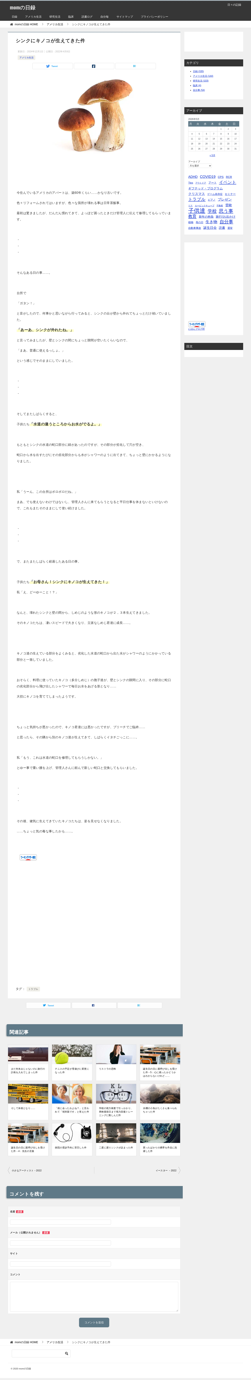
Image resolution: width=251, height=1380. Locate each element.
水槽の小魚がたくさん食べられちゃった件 (160, 1110)
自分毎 (104, 16)
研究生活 (54, 16)
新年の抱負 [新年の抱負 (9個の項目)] (206, 216)
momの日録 (24, 6)
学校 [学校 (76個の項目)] (212, 211)
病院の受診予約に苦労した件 (70, 1147)
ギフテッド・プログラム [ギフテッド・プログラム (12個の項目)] (205, 188)
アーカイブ (194, 161)
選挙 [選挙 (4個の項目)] (230, 228)
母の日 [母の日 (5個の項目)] (199, 222)
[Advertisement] (94, 172)
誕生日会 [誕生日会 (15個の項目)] (210, 228)
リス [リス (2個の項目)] (190, 205)
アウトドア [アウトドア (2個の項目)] (200, 183)
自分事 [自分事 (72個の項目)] (226, 221)
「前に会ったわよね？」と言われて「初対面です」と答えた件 (72, 1110)
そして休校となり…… (23, 1108)
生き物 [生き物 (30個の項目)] (211, 222)
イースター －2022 (166, 1170)
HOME (26, 24)
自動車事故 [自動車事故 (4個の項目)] (194, 228)
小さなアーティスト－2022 (27, 1170)
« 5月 (212, 155)
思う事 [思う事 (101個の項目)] (226, 210)
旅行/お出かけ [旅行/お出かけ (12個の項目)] (226, 216)
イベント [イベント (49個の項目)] (227, 182)
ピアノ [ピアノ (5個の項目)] (212, 199)
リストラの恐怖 (107, 1068)
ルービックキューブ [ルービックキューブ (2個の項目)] (204, 205)
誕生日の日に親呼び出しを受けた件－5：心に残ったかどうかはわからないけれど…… (160, 1072)
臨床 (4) (197, 85)
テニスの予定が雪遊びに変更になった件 (72, 1070)
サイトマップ (124, 16)
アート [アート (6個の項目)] (212, 182)
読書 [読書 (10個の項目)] (222, 227)
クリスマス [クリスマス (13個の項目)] (196, 194)
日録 (14, 16)
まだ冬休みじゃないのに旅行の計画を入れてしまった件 (28, 1070)
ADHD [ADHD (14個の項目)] (193, 177)
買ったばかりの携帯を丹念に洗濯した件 (160, 1149)
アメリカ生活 (33, 16)
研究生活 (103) (200, 80)
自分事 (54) (199, 90)
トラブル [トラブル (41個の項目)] (197, 199)
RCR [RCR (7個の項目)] (229, 177)
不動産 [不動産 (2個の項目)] (219, 205)
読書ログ (87, 16)
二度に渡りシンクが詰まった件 (116, 1147)
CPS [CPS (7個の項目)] (221, 177)
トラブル (33, 989)
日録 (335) (198, 71)
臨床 (71, 16)
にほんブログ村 (196, 329)
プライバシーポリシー (154, 16)
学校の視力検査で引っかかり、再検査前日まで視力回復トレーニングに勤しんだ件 (116, 1112)
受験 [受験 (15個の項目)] (228, 205)
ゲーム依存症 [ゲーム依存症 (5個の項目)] (215, 194)
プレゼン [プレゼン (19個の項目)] (225, 199)
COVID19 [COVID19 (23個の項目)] (208, 177)
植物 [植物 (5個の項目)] (190, 222)
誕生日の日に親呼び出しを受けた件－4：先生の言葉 (28, 1149)
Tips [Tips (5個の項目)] (190, 182)
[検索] (41, 1353)
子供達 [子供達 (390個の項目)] (196, 210)
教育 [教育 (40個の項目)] (192, 216)
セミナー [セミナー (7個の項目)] (230, 194)
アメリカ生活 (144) (203, 76)
